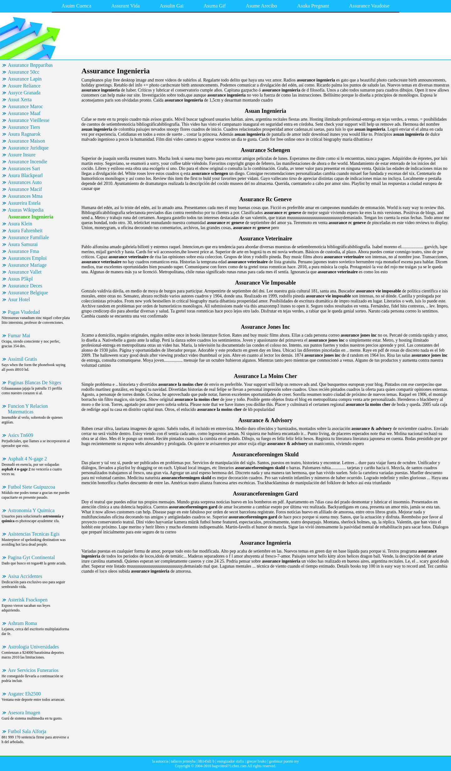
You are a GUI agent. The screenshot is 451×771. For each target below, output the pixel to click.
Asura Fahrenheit (25, 230)
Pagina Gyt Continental (31, 557)
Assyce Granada (24, 92)
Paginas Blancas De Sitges (34, 382)
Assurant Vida (125, 5)
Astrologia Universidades (33, 646)
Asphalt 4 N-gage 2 (27, 458)
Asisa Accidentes (25, 576)
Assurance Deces (25, 285)
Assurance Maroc (25, 106)
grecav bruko (257, 761)
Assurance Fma (23, 251)
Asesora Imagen (24, 712)
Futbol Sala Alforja (27, 731)
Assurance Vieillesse (28, 120)
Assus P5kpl (20, 278)
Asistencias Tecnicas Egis (34, 534)
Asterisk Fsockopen (28, 599)
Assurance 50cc (23, 72)
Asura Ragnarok (24, 134)
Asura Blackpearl (25, 175)
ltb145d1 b (206, 761)
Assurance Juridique (28, 147)
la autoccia (160, 761)
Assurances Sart (24, 168)
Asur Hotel (19, 299)
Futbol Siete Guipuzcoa (31, 487)
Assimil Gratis (22, 359)
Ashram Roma (22, 623)
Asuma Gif (215, 5)
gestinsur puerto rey (284, 761)
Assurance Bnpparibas (30, 65)
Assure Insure (21, 154)
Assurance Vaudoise (369, 5)
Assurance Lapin (25, 78)
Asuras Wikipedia (26, 209)
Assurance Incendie (27, 161)
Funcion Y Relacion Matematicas (28, 408)
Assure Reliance (24, 85)
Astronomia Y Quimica (31, 510)
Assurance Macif (25, 189)
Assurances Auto (25, 182)
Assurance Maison (26, 141)
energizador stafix (230, 761)
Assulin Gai (172, 5)
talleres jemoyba (183, 761)
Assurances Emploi (27, 258)
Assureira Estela (24, 203)
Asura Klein (20, 223)
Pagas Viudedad (24, 312)
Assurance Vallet (25, 272)
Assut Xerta (20, 99)
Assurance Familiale (28, 237)
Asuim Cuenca (76, 5)
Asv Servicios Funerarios (33, 670)
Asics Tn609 (20, 435)
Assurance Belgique (28, 292)
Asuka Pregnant (313, 5)
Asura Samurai (23, 244)
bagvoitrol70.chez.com (229, 766)
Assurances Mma (25, 196)
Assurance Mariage (27, 265)
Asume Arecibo (261, 5)
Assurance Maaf (24, 113)
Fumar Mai (19, 335)
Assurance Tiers (24, 127)
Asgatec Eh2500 (24, 693)
